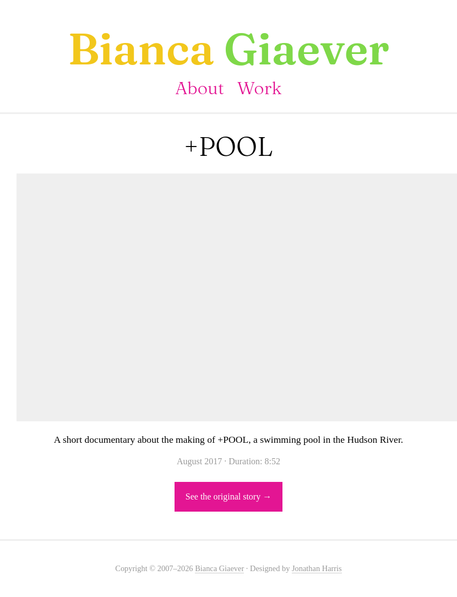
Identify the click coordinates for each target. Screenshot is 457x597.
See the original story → (228, 496)
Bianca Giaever (219, 568)
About (199, 88)
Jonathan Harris (317, 568)
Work (259, 88)
